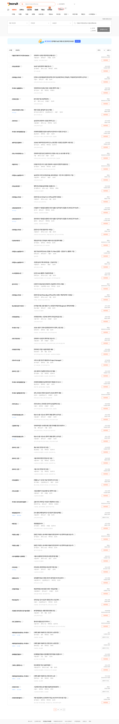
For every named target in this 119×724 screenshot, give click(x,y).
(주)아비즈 (15, 121)
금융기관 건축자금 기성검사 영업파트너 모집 (46, 502)
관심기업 (18, 50)
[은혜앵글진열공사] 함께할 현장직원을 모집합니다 (48, 654)
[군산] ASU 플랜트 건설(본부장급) (43, 273)
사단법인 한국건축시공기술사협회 (21, 611)
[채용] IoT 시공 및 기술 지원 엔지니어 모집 (46, 480)
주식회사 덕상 (15, 328)
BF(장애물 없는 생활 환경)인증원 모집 (44, 611)
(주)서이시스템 (16, 360)
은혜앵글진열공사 (16, 654)
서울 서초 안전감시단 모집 (41, 469)
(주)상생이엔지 (16, 66)
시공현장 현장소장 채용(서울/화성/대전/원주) (46, 687)
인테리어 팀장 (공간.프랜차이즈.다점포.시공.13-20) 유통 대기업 (51, 153)
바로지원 (106, 60)
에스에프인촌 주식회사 (18, 306)
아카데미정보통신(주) (17, 415)
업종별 (33, 14)
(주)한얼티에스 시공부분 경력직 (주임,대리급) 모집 (48, 317)
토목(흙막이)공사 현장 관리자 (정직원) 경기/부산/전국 (48, 578)
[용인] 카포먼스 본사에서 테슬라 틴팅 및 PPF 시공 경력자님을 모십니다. (54, 545)
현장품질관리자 (38, 524)
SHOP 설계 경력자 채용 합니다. (42, 66)
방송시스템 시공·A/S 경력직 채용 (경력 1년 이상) (47, 437)
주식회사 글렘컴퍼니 (17, 88)
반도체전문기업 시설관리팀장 (42, 665)
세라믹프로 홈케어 (16, 143)
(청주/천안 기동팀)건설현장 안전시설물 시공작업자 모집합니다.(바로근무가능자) (56, 219)
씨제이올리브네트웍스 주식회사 (20, 633)
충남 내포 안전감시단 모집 (41, 447)
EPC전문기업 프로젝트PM (41, 99)
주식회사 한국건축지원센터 (19, 502)
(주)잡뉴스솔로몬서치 (17, 175)
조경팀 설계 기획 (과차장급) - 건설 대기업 (45, 262)
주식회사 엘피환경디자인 (18, 393)
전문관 (65, 14)
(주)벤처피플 (15, 589)
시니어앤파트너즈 (16, 273)
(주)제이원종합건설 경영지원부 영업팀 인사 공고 (47, 382)
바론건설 (14, 524)
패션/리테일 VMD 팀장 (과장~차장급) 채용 (46, 589)
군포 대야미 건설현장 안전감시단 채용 (44, 371)
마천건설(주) (15, 600)
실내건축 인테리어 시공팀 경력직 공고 (44, 121)
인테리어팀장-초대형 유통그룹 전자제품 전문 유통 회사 (49, 426)
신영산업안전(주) (16, 208)
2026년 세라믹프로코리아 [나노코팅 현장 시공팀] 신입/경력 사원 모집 (53, 143)
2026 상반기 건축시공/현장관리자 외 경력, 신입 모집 (48, 328)
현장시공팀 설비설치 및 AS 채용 (43, 110)
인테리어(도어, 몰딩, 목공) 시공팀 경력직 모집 (46, 88)
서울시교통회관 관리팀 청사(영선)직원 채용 (46, 556)
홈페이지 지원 (105, 517)
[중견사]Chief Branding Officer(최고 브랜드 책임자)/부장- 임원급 (53, 295)
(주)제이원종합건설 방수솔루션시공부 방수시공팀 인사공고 (50, 132)
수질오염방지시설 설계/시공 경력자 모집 (45, 491)
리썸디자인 (15, 164)
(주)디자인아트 (16, 339)
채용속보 (51, 14)
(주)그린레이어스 (16, 622)
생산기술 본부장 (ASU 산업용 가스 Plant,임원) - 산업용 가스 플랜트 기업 (54, 251)
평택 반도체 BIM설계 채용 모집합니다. (44, 186)
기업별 (26, 14)
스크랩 (10, 50)
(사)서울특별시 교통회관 (18, 556)
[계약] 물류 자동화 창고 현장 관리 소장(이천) (46, 633)
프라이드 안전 (15, 371)
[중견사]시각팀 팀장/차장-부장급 (43, 230)
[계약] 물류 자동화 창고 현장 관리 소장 (44, 676)
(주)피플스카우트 (16, 77)
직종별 (20, 14)
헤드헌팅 (58, 14)
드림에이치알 (15, 426)
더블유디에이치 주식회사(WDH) (20, 55)
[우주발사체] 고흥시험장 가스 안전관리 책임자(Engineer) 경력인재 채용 (54, 306)
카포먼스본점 (15, 535)
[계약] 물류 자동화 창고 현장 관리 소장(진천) (46, 643)
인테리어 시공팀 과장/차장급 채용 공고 (44, 55)
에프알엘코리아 (16, 513)
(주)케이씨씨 (15, 687)
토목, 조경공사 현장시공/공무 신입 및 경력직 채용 (47, 393)
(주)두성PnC (15, 404)
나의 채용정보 (92, 14)
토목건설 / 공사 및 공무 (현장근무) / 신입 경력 (46, 600)
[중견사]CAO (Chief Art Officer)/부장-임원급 (47, 197)
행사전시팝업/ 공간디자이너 (41, 622)
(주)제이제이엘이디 (17, 698)
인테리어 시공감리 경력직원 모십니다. (44, 339)
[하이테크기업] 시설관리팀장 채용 (43, 349)
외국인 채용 (74, 14)
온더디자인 (15, 284)
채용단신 (83, 14)
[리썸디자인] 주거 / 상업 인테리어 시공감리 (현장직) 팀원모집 (51, 164)
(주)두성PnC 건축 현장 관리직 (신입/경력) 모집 (47, 404)
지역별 (13, 14)
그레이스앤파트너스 (17, 665)
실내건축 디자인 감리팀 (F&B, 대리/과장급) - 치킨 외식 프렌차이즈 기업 (53, 175)
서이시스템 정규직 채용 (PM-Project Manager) (47, 360)
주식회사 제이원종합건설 (18, 132)
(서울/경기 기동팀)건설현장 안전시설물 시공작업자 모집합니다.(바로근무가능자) (56, 208)
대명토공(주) (15, 578)
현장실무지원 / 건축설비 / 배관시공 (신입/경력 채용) (48, 241)
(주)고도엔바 (15, 491)
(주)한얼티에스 (16, 317)
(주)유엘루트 (15, 480)
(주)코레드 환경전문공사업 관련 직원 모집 (45, 567)
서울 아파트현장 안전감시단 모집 (43, 458)
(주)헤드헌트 (15, 99)
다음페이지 (64, 709)
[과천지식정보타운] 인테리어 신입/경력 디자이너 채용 (49, 284)
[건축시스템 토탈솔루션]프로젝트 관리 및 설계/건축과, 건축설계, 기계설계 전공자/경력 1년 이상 (60, 77)
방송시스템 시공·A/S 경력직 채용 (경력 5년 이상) (47, 415)
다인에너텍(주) (16, 241)
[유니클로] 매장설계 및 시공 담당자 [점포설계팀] (47, 513)
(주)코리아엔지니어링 (17, 110)
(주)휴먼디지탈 (16, 349)
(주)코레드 (15, 567)
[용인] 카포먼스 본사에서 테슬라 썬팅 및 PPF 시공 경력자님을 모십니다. (54, 535)
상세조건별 (41, 14)
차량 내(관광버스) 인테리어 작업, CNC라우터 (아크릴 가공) (50, 698)
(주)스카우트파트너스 (17, 153)
